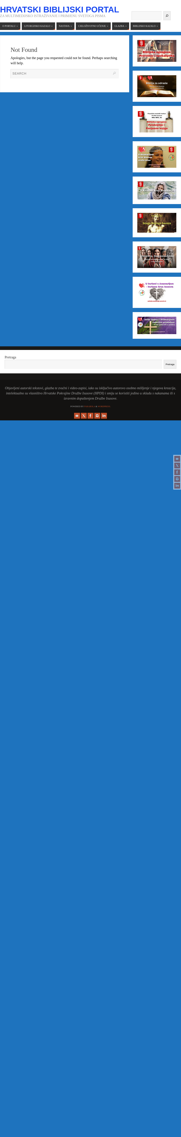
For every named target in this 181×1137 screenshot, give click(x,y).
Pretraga (10, 357)
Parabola (89, 406)
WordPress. (104, 406)
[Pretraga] (167, 15)
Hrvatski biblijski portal (59, 9)
